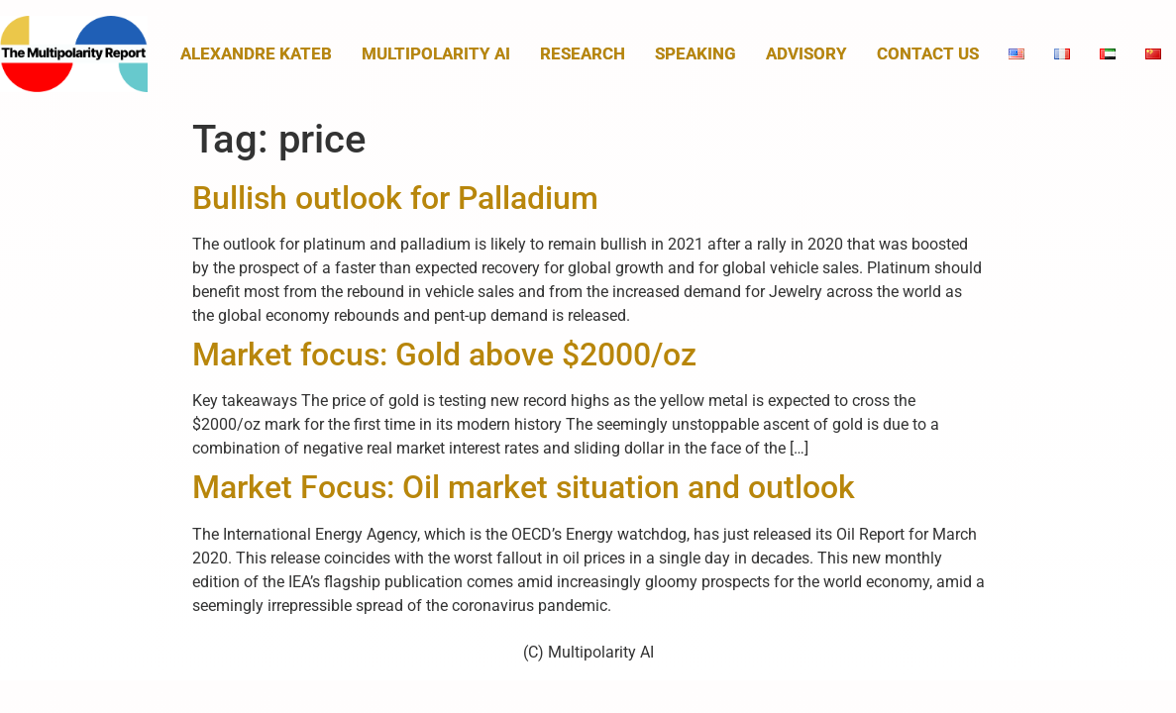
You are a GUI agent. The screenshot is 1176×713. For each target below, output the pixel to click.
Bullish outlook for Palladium (395, 198)
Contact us (928, 53)
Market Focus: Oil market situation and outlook (523, 487)
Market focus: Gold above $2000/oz (444, 354)
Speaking (695, 53)
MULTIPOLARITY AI (436, 53)
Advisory (806, 53)
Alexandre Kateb (256, 53)
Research (582, 53)
